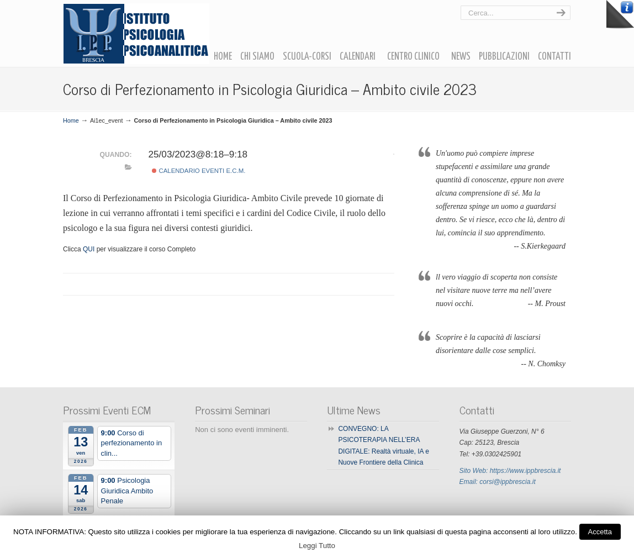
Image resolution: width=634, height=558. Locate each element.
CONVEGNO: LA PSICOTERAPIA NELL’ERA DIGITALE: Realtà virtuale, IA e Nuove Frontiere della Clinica (383, 445)
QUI (88, 249)
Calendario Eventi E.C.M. (198, 170)
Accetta (600, 532)
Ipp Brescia (136, 33)
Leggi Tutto (317, 545)
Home (71, 120)
